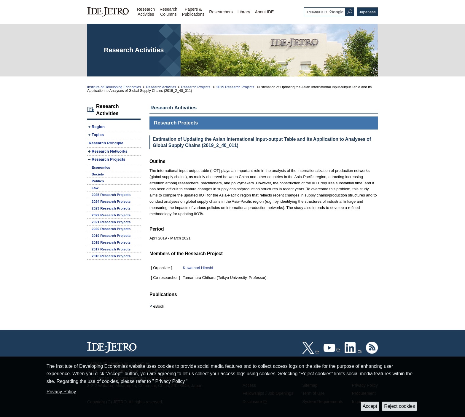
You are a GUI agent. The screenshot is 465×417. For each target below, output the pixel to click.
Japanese (367, 12)
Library (244, 11)
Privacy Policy (61, 391)
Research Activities (161, 87)
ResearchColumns (168, 12)
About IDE (264, 11)
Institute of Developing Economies (114, 87)
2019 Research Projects (235, 87)
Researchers (220, 11)
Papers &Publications (193, 12)
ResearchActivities (146, 12)
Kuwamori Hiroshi (198, 268)
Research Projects (196, 87)
